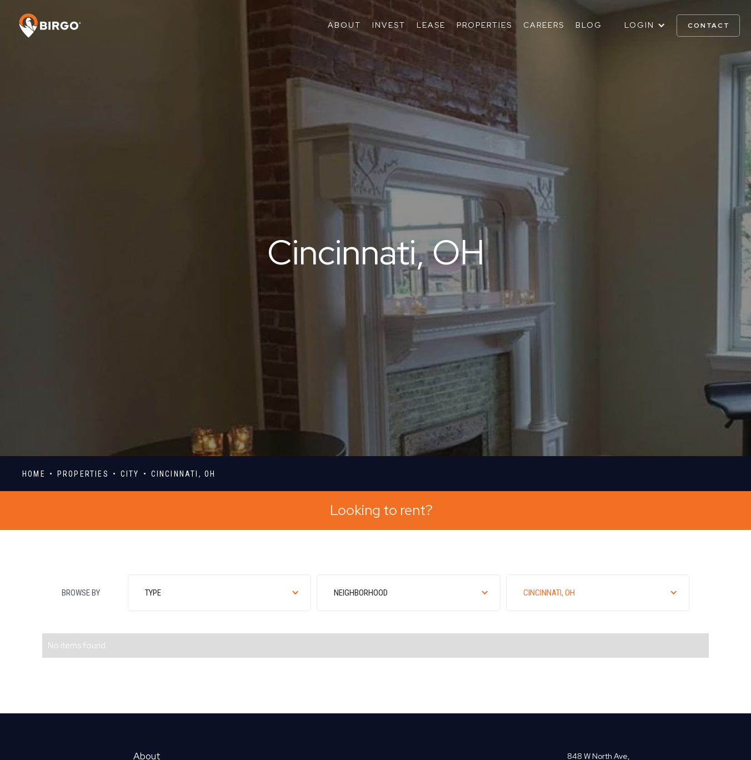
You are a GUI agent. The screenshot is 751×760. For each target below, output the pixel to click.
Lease (431, 25)
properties (83, 473)
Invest (388, 25)
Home (34, 473)
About (344, 25)
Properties (484, 25)
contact (709, 25)
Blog (588, 25)
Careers (543, 25)
